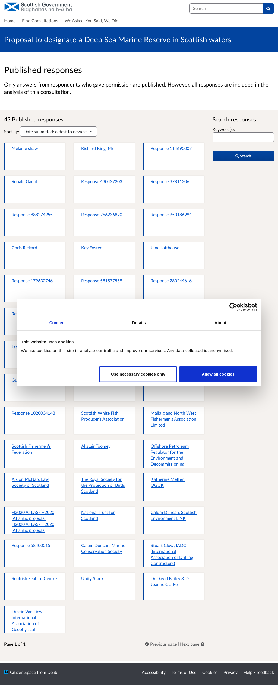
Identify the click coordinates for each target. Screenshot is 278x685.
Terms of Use (184, 672)
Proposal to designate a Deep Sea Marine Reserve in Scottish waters (117, 39)
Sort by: (11, 131)
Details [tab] (139, 322)
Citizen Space (23, 672)
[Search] (268, 8)
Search (243, 155)
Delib (52, 672)
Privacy (230, 672)
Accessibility (154, 672)
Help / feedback (259, 672)
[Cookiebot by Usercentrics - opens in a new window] (233, 307)
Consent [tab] (57, 322)
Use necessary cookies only (138, 374)
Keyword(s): (224, 129)
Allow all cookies (218, 374)
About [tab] (220, 322)
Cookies (209, 672)
